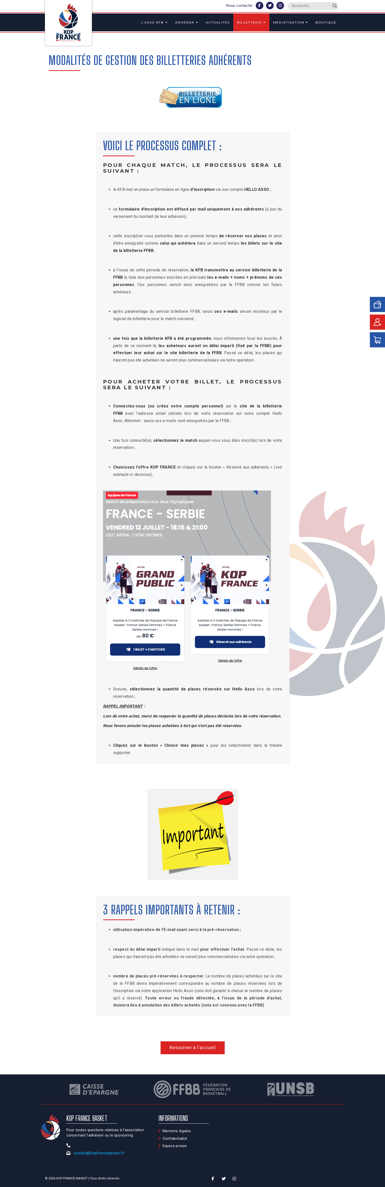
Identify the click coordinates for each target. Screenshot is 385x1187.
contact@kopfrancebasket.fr (98, 1153)
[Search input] (311, 5)
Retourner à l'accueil (193, 1047)
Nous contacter (239, 6)
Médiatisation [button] (290, 22)
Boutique (326, 22)
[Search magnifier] (334, 5)
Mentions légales (177, 1131)
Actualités (218, 22)
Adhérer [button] (186, 22)
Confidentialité (175, 1139)
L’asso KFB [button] (154, 22)
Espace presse (175, 1146)
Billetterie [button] (251, 22)
